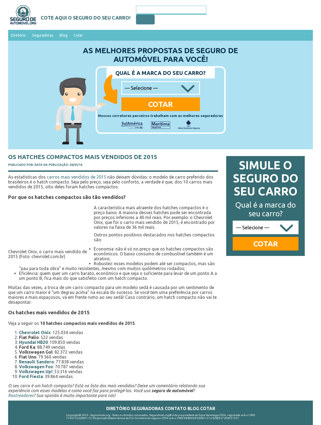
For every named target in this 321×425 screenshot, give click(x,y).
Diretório (18, 35)
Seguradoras (42, 35)
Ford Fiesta (31, 376)
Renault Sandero (36, 361)
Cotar (78, 35)
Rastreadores (21, 395)
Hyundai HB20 (33, 342)
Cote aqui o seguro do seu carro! (86, 17)
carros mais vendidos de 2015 (76, 177)
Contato (175, 408)
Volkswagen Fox (36, 366)
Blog (63, 35)
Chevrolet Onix (35, 332)
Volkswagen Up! (35, 371)
